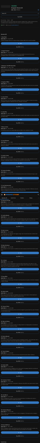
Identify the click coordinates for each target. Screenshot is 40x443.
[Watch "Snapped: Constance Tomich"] (20, 387)
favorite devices (14, 25)
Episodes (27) (4, 30)
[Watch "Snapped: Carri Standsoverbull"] (20, 193)
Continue (24, 441)
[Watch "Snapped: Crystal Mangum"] (20, 148)
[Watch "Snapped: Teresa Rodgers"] (20, 357)
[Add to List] (38, 10)
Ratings (31, 30)
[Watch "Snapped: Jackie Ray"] (20, 119)
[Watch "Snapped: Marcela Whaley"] (20, 329)
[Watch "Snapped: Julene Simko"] (20, 104)
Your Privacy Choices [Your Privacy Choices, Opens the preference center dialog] (15, 441)
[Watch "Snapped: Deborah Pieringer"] (20, 208)
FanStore (22, 30)
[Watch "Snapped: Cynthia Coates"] (20, 163)
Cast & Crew (13, 30)
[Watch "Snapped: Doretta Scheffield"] (20, 178)
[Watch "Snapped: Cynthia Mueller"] (20, 223)
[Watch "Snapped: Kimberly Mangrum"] (20, 417)
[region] (20, 436)
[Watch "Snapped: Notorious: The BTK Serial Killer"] (20, 74)
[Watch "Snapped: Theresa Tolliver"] (20, 314)
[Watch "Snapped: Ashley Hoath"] (20, 299)
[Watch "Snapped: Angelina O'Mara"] (20, 89)
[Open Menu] (2, 2)
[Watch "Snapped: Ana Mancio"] (20, 402)
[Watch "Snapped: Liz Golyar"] (20, 269)
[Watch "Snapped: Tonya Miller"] (20, 284)
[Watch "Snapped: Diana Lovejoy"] (20, 133)
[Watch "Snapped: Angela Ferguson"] (20, 58)
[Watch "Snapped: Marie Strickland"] (20, 253)
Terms (23, 430)
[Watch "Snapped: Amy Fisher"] (20, 43)
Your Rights (11, 433)
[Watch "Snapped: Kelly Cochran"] (20, 238)
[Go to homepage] (11, 2)
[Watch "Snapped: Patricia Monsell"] (20, 344)
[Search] (38, 2)
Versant (10, 430)
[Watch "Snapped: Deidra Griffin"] (20, 372)
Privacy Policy (6, 432)
